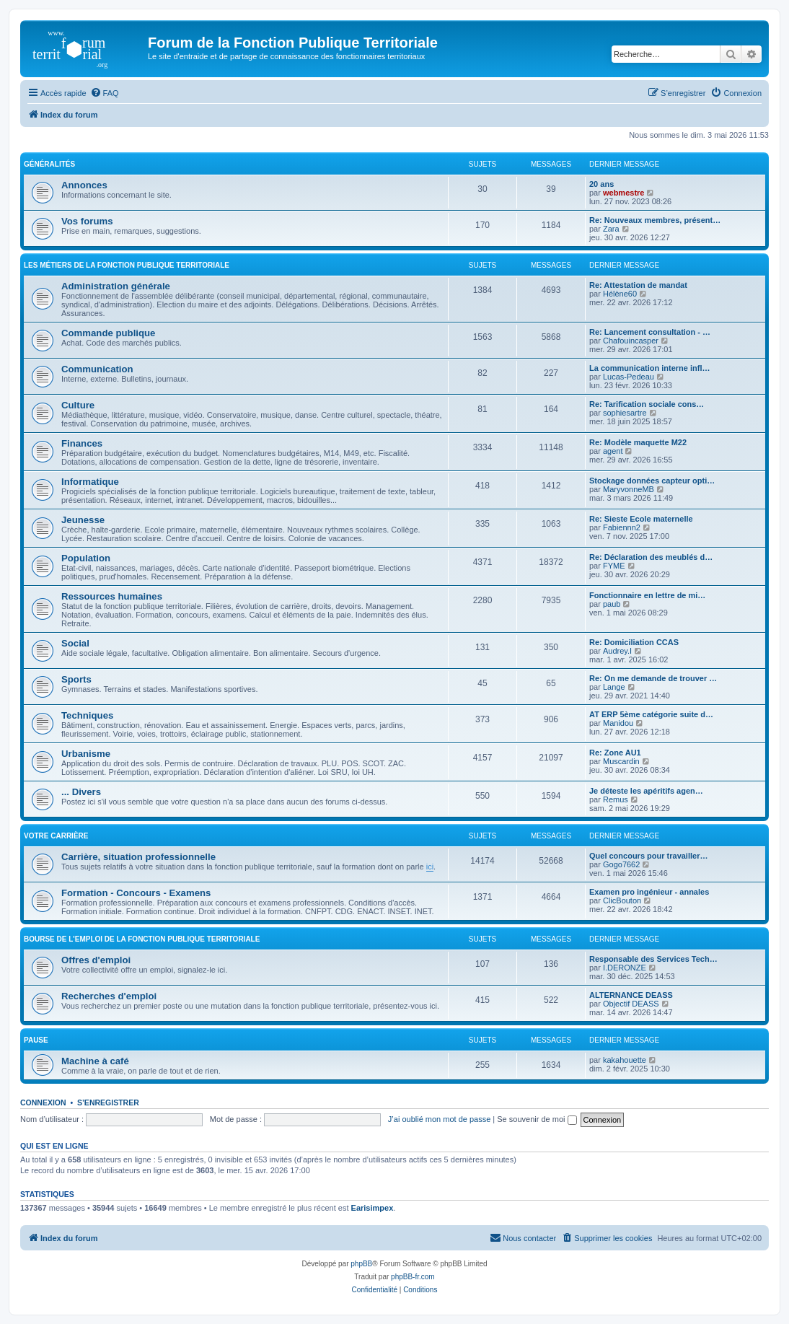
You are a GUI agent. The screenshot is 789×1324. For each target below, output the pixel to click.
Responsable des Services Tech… (653, 959)
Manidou (618, 723)
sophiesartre (625, 412)
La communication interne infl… (649, 368)
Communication (97, 369)
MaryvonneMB (628, 489)
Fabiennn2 (621, 527)
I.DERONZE (624, 967)
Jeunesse (83, 519)
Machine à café (95, 1061)
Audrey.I (617, 650)
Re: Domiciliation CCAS (634, 642)
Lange (614, 687)
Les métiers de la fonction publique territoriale (126, 265)
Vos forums (87, 221)
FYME (614, 565)
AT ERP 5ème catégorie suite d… (651, 714)
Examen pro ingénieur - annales (649, 891)
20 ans (601, 184)
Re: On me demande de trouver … (653, 678)
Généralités (49, 164)
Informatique (90, 481)
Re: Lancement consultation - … (649, 332)
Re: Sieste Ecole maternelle (641, 518)
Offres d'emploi (96, 960)
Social (75, 643)
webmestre (623, 192)
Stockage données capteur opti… (652, 480)
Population (85, 558)
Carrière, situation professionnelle (138, 856)
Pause (36, 1040)
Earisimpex (372, 1208)
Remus (615, 799)
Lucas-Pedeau (628, 376)
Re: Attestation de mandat (638, 285)
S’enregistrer (108, 1102)
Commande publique (108, 333)
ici (429, 866)
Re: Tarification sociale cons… (646, 404)
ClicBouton (622, 900)
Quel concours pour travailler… (648, 855)
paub (611, 604)
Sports (76, 679)
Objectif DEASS (631, 1003)
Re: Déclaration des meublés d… (651, 557)
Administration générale (115, 286)
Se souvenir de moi (536, 1119)
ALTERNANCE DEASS (631, 995)
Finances (81, 443)
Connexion (43, 1102)
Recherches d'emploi (109, 996)
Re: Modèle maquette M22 (638, 442)
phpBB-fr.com (413, 1277)
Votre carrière (56, 836)
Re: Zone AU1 (615, 752)
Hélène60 (620, 293)
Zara (611, 228)
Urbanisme (85, 753)
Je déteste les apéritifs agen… (646, 790)
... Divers (81, 791)
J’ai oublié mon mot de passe (439, 1119)
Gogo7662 (621, 864)
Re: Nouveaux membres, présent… (654, 220)
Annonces (84, 185)
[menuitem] (104, 93)
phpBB (361, 1264)
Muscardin (621, 761)
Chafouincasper (630, 340)
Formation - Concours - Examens (136, 892)
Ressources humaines (111, 596)
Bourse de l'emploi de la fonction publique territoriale (142, 939)
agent (613, 451)
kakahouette (624, 1060)
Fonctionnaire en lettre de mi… (647, 595)
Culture (77, 405)
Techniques (87, 715)
